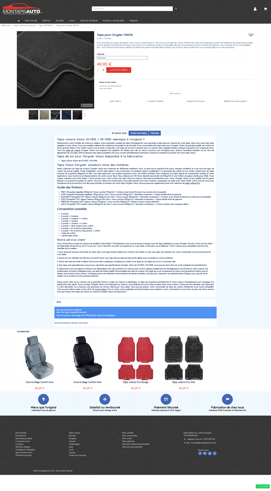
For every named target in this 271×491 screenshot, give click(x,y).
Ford (71, 449)
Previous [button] (26, 115)
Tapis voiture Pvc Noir (183, 382)
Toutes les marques (77, 455)
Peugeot (72, 438)
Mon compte (127, 433)
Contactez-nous (23, 441)
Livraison (19, 444)
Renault (72, 435)
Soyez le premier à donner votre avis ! (71, 322)
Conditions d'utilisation (25, 449)
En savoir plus (119, 133)
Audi (71, 447)
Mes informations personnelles (135, 444)
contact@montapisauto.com (203, 443)
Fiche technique (139, 133)
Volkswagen (74, 444)
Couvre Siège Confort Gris (39, 382)
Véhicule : (101, 54)
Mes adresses (128, 441)
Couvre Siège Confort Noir (87, 382)
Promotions (21, 435)
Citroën (72, 441)
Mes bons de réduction (132, 447)
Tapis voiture (74, 433)
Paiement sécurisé (24, 455)
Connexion (255, 9)
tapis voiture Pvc (192, 183)
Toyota (72, 452)
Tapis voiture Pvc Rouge (135, 382)
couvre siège (101, 289)
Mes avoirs (127, 438)
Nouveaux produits (24, 438)
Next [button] (85, 115)
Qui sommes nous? (24, 452)
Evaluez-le (175, 93)
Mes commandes (129, 435)
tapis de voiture (73, 150)
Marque (155, 133)
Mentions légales (23, 447)
